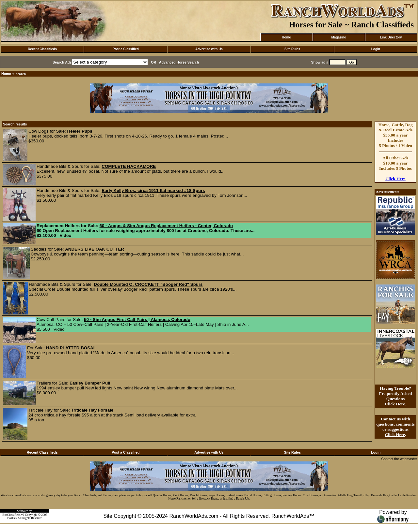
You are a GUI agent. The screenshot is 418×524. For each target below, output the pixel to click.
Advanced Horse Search (179, 62)
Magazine (338, 37)
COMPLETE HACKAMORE (129, 166)
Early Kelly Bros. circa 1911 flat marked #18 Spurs (153, 190)
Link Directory (391, 37)
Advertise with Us (209, 49)
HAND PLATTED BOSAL (71, 347)
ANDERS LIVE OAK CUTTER (94, 249)
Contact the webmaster (399, 459)
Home (286, 37)
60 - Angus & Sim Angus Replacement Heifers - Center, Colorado (166, 225)
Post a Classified (126, 49)
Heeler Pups (79, 131)
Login (375, 49)
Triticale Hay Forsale (92, 410)
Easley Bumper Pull (90, 383)
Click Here (395, 178)
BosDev (12, 518)
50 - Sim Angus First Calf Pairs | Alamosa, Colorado (137, 319)
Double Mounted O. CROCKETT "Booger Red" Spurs (148, 284)
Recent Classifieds (42, 49)
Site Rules (292, 49)
